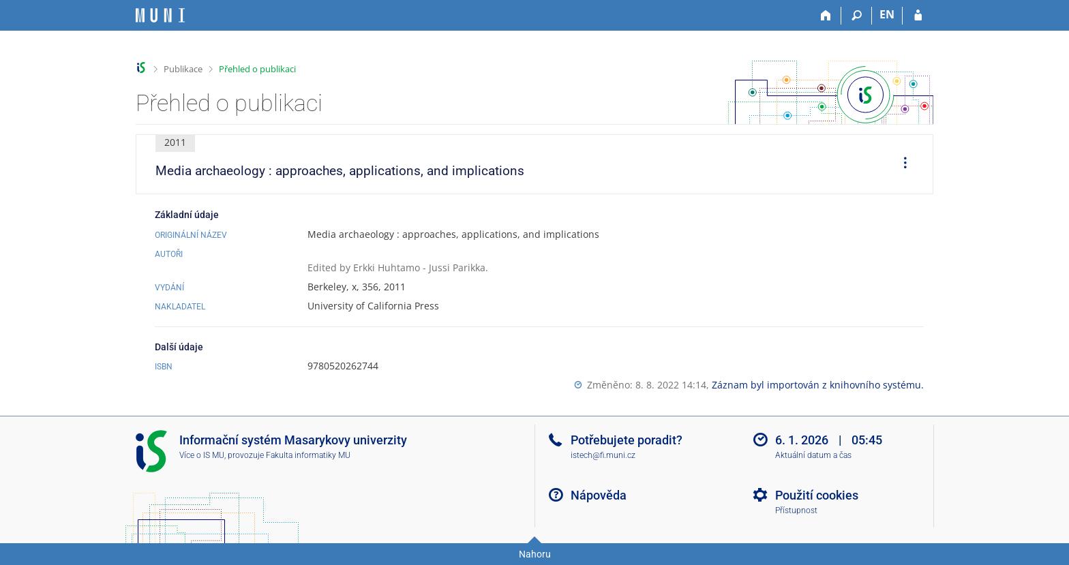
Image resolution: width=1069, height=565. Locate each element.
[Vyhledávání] (856, 16)
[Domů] (826, 16)
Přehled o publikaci (257, 69)
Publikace (183, 69)
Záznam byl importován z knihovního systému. (818, 384)
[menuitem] (901, 164)
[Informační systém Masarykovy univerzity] (160, 15)
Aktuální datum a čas (813, 455)
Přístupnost (796, 510)
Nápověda (599, 495)
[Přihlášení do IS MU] (918, 16)
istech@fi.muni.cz (603, 455)
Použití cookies (816, 495)
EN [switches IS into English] (886, 14)
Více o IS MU (201, 455)
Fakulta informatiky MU (308, 455)
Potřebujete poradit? (626, 440)
